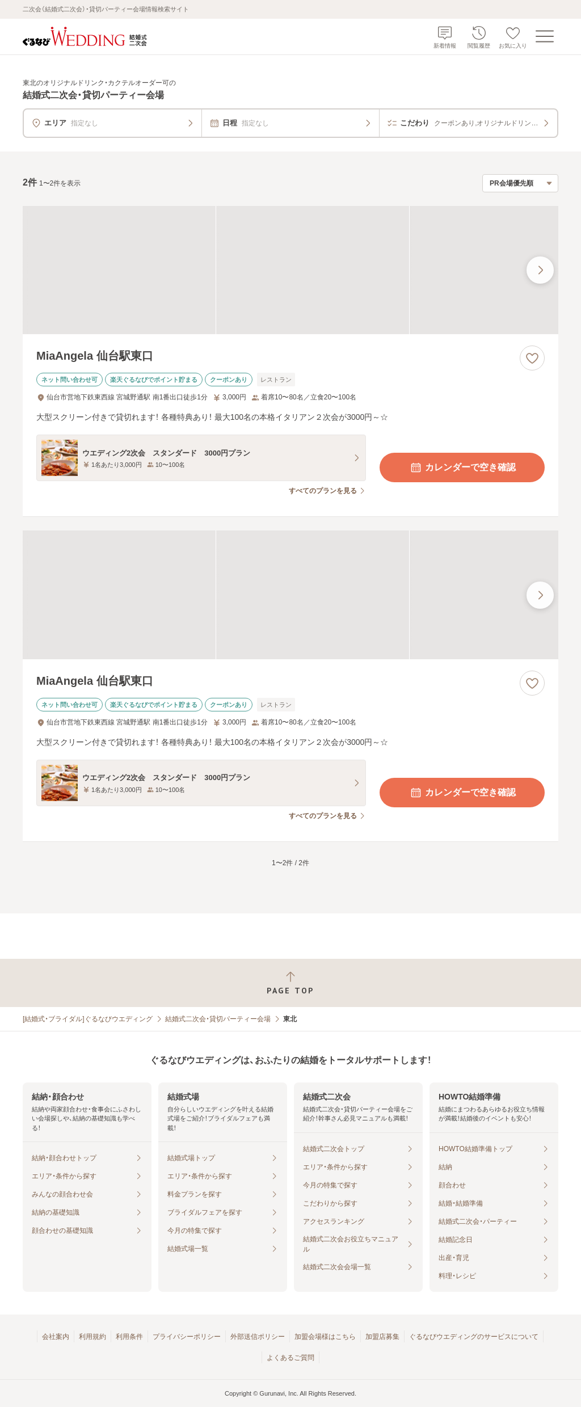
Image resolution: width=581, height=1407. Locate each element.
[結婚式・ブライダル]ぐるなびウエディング (88, 1019)
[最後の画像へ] (540, 270)
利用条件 (129, 1337)
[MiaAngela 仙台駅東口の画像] (290, 270)
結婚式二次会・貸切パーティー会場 (218, 1019)
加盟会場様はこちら (325, 1337)
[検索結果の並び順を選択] (520, 183)
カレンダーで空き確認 (462, 467)
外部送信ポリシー (257, 1337)
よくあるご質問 (290, 1358)
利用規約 (92, 1337)
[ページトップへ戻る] (290, 983)
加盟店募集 (382, 1337)
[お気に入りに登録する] (532, 358)
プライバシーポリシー (187, 1337)
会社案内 (55, 1337)
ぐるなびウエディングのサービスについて (473, 1337)
